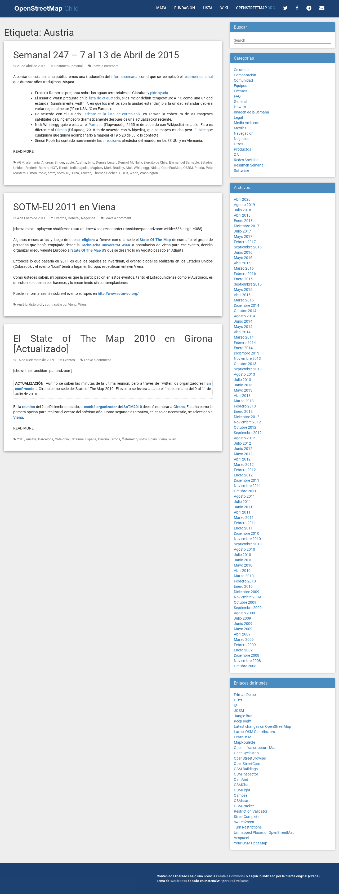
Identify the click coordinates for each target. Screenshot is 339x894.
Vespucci (241, 838)
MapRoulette (244, 742)
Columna (241, 70)
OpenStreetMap (255, 8)
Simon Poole (36, 173)
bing (91, 162)
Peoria (199, 168)
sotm (51, 173)
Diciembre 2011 (246, 480)
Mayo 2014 (243, 327)
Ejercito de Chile (155, 162)
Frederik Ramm (36, 168)
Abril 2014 (242, 332)
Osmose (240, 795)
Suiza (75, 173)
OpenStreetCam (247, 763)
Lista (207, 8)
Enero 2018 (243, 220)
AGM (20, 162)
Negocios (88, 218)
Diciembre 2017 (246, 226)
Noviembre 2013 (247, 358)
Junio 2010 (243, 560)
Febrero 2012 (245, 470)
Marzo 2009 (244, 639)
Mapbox (96, 168)
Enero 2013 (243, 411)
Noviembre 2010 (247, 539)
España (90, 439)
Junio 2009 (243, 623)
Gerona (103, 439)
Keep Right (243, 721)
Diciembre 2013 (246, 353)
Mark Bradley (114, 168)
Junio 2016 (243, 252)
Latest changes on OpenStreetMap (262, 726)
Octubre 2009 (245, 602)
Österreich (129, 439)
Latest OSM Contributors (254, 732)
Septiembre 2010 (248, 544)
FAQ (237, 96)
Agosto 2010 (244, 549)
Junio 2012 (243, 448)
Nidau (155, 168)
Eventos (60, 218)
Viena (72, 304)
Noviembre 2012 (247, 422)
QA (236, 154)
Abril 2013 (242, 395)
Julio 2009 (242, 618)
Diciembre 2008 (246, 655)
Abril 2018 (242, 215)
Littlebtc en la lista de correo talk (111, 114)
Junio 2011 (243, 507)
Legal (238, 117)
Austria (80, 162)
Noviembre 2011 (247, 486)
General (73, 218)
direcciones (111, 140)
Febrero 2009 (245, 645)
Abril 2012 (242, 459)
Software (241, 170)
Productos (242, 149)
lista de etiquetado (104, 98)
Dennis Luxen (106, 162)
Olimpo (61, 130)
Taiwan (86, 173)
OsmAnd (241, 779)
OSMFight (242, 790)
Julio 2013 (242, 380)
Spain (152, 439)
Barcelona (45, 439)
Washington (149, 173)
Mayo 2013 (243, 390)
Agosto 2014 (244, 316)
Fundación (184, 8)
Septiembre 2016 (248, 247)
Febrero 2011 (245, 523)
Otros (238, 144)
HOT (53, 168)
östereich (36, 304)
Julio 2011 (242, 501)
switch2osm (244, 822)
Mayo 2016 (243, 258)
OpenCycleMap (246, 753)
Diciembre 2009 (246, 592)
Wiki (224, 8)
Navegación (243, 133)
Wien (82, 304)
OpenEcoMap (171, 168)
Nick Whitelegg (137, 168)
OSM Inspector (246, 774)
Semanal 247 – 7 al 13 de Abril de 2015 (96, 55)
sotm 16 (63, 173)
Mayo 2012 (243, 454)
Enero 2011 (243, 528)
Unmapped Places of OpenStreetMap (264, 832)
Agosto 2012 (244, 438)
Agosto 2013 (244, 374)
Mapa (161, 8)
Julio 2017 (242, 231)
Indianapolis (79, 168)
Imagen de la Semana (251, 112)
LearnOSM (242, 737)
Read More (23, 151)
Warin (134, 173)
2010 (20, 439)
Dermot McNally (130, 162)
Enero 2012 (243, 475)
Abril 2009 (242, 634)
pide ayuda (159, 93)
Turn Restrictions (248, 827)
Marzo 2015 (244, 300)
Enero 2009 (243, 650)
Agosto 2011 (244, 496)
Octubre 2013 (245, 364)
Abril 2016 (242, 263)
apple (70, 162)
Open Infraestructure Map (255, 748)
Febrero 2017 (245, 242)
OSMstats (242, 801)
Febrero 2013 (245, 406)
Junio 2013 (243, 385)
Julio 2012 (242, 443)
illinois (64, 168)
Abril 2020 (242, 199)
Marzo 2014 (244, 337)
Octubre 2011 (245, 491)
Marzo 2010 (244, 576)
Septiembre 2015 (248, 284)
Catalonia (62, 439)
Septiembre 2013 (248, 369)
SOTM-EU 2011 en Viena (64, 207)
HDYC (238, 700)
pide (202, 130)
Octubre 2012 (245, 427)
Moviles (240, 128)
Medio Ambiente (247, 123)
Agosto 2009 (244, 613)
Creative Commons (230, 876)
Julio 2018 (242, 210)
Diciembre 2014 (246, 305)
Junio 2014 (243, 321)
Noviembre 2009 (247, 597)
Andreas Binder (52, 162)
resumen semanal (198, 76)
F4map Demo (245, 695)
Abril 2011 (242, 512)
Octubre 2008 (245, 666)
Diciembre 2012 (246, 417)
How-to (240, 107)
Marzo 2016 (244, 268)
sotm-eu (60, 304)
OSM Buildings (246, 769)
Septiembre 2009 (248, 608)
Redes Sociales (246, 160)
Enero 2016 (243, 279)
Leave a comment (105, 66)
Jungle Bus (243, 716)
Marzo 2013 (244, 401)
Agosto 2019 (244, 205)
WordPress (178, 881)
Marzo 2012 (244, 464)
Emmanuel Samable (184, 162)
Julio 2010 (242, 555)
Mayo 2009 (243, 629)
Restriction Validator (250, 811)
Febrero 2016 (245, 273)
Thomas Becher (105, 173)
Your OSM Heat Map (250, 843)
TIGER (123, 173)
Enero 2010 (243, 586)
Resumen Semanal (68, 66)
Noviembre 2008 (247, 661)
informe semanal (125, 76)
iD (235, 705)
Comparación (245, 75)
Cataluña (77, 439)
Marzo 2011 (244, 517)
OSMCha (241, 785)
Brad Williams (238, 881)
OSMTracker (244, 806)
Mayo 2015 (243, 289)
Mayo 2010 (243, 565)
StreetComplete (246, 816)
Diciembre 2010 (246, 533)
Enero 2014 (243, 348)
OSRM (188, 168)
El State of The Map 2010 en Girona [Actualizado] (113, 344)
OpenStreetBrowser (250, 758)
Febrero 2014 (245, 342)
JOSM (239, 710)
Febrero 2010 (245, 581)
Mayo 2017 (243, 236)
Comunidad (243, 80)
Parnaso (95, 124)
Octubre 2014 (245, 311)
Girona (115, 439)
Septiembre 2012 (248, 433)
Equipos (240, 86)
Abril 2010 (242, 570)
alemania (33, 162)
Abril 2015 (242, 295)
